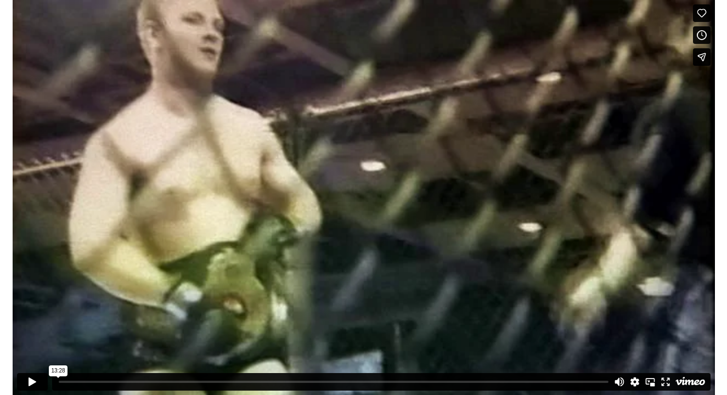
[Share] (702, 57)
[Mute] (619, 381)
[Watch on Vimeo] (690, 381)
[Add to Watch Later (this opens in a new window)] (702, 35)
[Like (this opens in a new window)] (702, 13)
